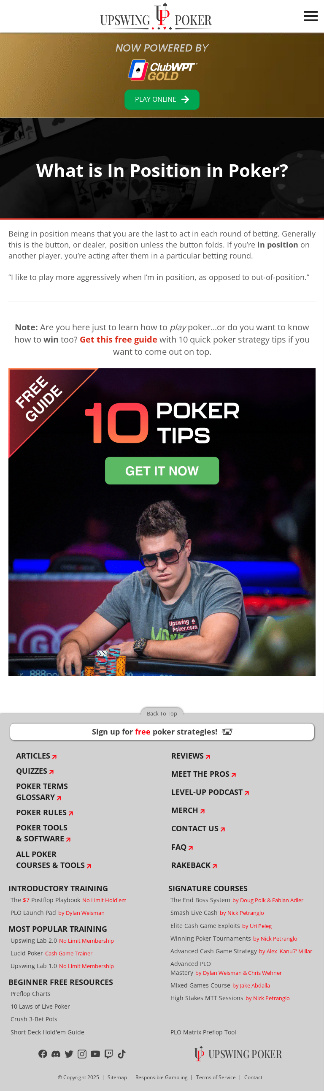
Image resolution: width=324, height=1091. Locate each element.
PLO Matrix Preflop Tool (203, 1032)
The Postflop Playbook (69, 900)
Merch (184, 810)
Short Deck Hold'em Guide (47, 1032)
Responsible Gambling (161, 1077)
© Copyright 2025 (78, 1077)
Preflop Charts (31, 994)
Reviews (187, 756)
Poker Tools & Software (42, 832)
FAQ (178, 847)
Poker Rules (41, 812)
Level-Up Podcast (207, 792)
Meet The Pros (200, 774)
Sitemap (117, 1077)
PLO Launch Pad (58, 913)
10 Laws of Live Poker (40, 1006)
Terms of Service (216, 1077)
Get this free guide (118, 339)
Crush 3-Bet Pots (34, 1019)
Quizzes (31, 771)
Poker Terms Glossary (42, 791)
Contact (253, 1077)
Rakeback (191, 865)
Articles (33, 756)
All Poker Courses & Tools (50, 859)
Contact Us (195, 828)
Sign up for (162, 731)
